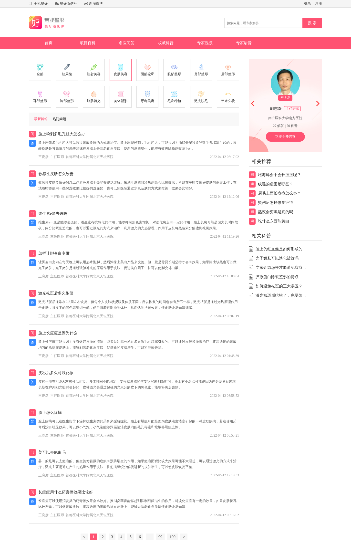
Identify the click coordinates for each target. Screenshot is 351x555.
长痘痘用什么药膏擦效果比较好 (65, 492)
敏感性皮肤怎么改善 (55, 174)
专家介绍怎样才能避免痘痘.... (281, 267)
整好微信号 (68, 3)
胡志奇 (276, 108)
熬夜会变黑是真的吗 (275, 212)
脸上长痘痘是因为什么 (57, 333)
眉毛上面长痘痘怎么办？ (279, 193)
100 (173, 537)
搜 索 (312, 23)
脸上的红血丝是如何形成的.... (281, 249)
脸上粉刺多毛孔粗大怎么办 (61, 134)
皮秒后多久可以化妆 (55, 373)
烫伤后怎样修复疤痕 (275, 202)
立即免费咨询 (285, 136)
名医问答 (126, 43)
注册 (318, 3)
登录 (307, 3)
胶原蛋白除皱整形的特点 (277, 277)
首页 (48, 43)
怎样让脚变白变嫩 (54, 253)
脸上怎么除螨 (50, 412)
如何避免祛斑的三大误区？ (279, 286)
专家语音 (244, 43)
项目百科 (87, 43)
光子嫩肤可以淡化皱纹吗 (277, 258)
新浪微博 (96, 3)
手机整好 (41, 3)
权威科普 (166, 43)
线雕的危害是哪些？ (275, 184)
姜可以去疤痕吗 (52, 452)
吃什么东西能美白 (273, 221)
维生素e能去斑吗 (52, 213)
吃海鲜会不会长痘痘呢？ (279, 175)
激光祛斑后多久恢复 (55, 293)
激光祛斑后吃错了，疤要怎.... (281, 295)
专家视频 (205, 43)
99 (160, 537)
